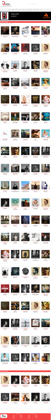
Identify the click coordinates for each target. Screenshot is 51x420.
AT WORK (16, 9)
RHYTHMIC (37, 9)
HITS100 (10, 9)
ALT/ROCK (13, 9)
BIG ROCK (19, 9)
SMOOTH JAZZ (30, 9)
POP (34, 9)
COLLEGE (23, 9)
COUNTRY (26, 9)
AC (40, 9)
